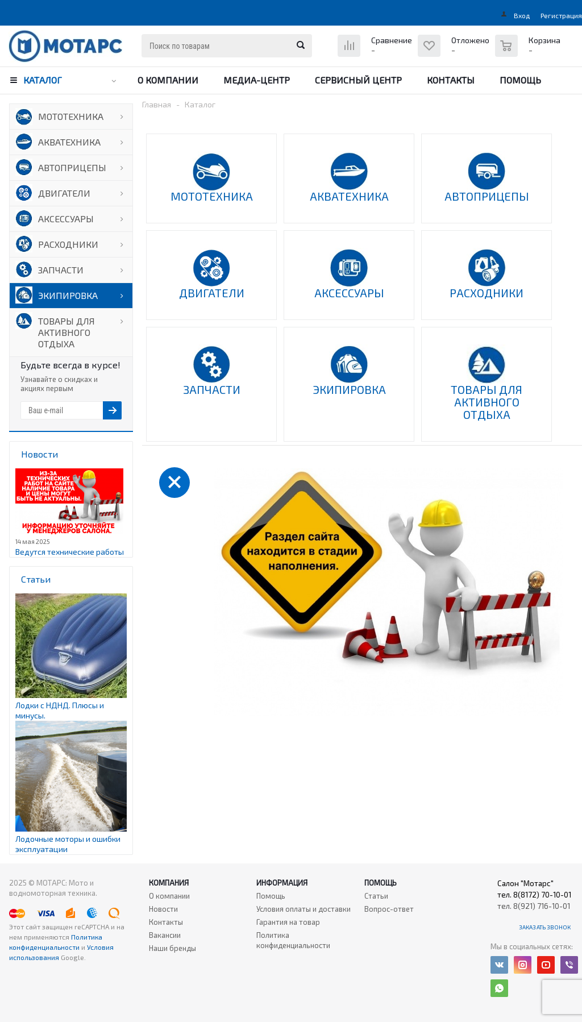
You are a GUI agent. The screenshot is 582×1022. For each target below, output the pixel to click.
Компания (169, 882)
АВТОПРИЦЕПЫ (72, 167)
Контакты (451, 79)
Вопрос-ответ (389, 908)
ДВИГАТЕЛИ (64, 193)
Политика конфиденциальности (293, 940)
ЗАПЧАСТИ (61, 269)
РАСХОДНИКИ (68, 244)
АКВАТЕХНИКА (69, 141)
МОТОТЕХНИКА (70, 116)
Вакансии (165, 935)
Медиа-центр (256, 79)
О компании (168, 79)
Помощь (520, 79)
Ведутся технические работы (69, 551)
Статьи (376, 895)
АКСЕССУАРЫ (66, 218)
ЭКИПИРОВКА (68, 295)
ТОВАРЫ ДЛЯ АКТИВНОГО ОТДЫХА (66, 332)
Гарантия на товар (288, 922)
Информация (281, 882)
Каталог (42, 79)
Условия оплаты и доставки (303, 908)
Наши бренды (172, 948)
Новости (163, 908)
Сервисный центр (358, 79)
